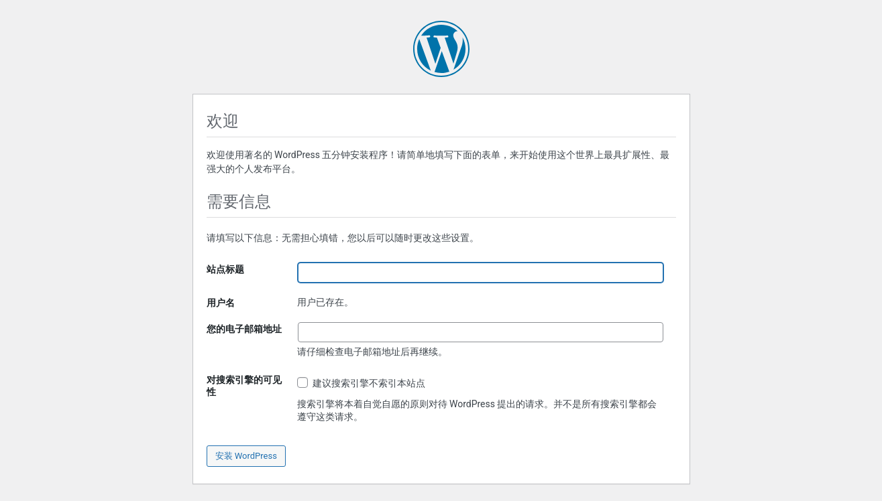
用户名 (221, 302)
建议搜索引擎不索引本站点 (361, 382)
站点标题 (225, 269)
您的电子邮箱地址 (244, 329)
